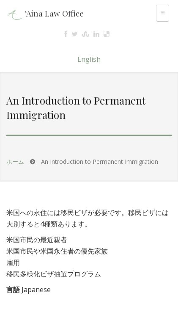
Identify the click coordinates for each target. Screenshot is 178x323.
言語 (13, 289)
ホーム (15, 161)
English (89, 59)
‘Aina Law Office (54, 13)
